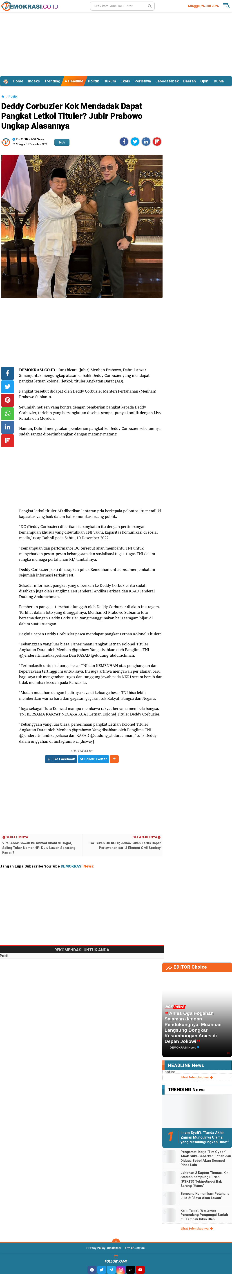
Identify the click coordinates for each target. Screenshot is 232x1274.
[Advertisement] (116, 43)
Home (18, 81)
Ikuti (62, 142)
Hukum (109, 81)
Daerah (189, 81)
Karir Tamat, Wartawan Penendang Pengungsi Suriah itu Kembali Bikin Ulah (204, 1214)
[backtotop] (116, 1243)
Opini (204, 81)
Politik (93, 81)
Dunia (219, 81)
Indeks (34, 81)
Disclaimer (114, 1248)
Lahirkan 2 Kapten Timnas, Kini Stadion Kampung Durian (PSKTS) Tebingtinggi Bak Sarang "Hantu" (205, 1179)
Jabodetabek (167, 81)
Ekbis (125, 81)
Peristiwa (142, 81)
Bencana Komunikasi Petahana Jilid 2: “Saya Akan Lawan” (205, 1196)
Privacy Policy (95, 1248)
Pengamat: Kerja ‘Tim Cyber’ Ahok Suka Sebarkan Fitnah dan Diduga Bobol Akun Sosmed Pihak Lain (206, 1158)
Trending (52, 81)
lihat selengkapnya (197, 1077)
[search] (122, 6)
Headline (74, 81)
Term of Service (134, 1248)
